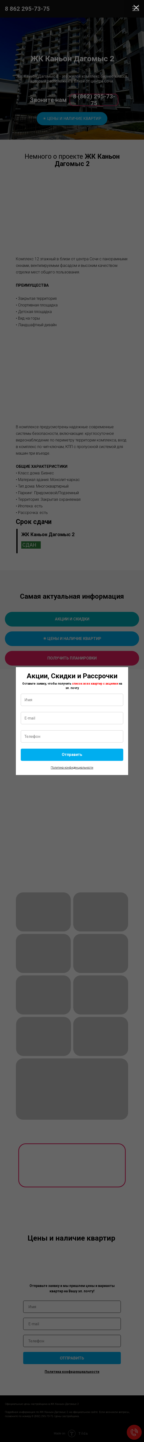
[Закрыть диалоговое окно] (136, 7)
